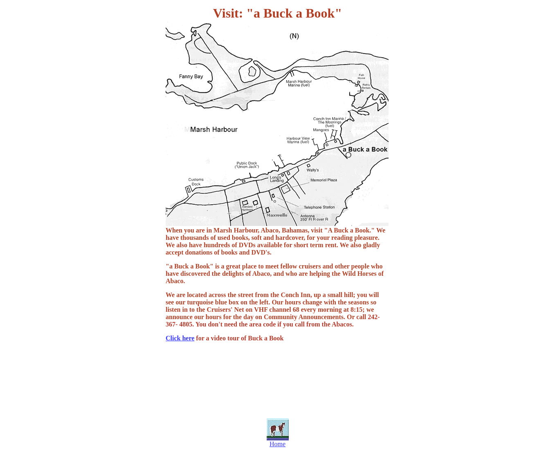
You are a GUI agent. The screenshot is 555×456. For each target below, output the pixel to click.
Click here (180, 338)
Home (277, 443)
